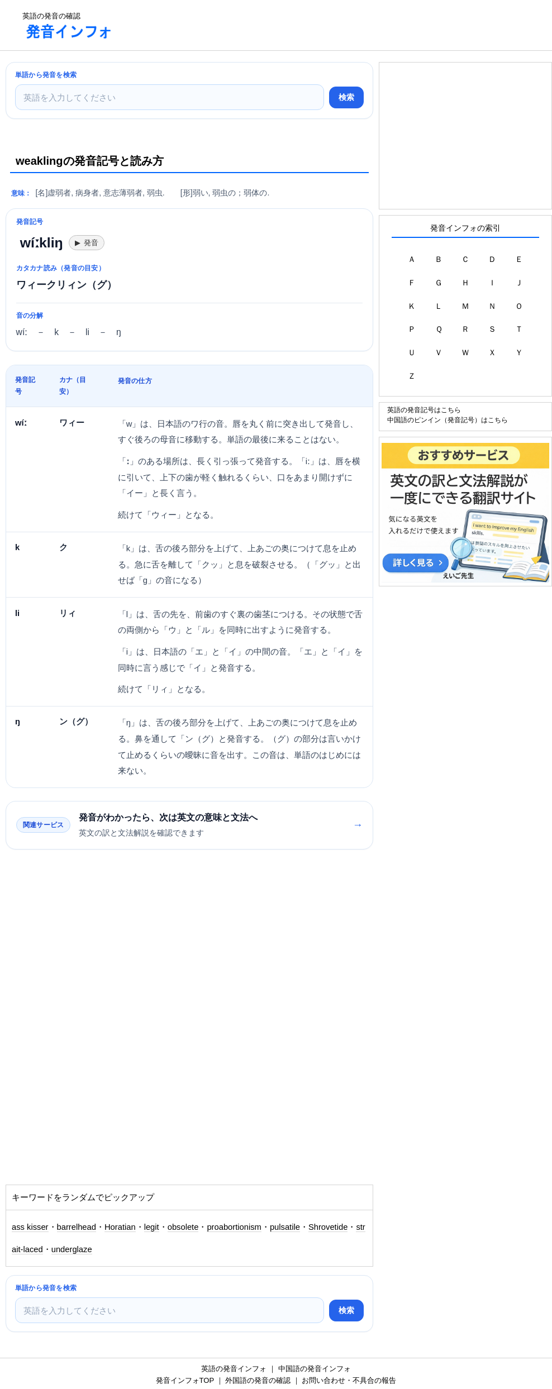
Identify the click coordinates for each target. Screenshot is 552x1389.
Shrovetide (328, 1227)
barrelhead (76, 1227)
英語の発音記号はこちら (424, 409)
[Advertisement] (326, 25)
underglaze (71, 1249)
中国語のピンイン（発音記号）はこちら (447, 419)
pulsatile (285, 1227)
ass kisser (30, 1227)
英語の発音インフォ (234, 1368)
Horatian (120, 1227)
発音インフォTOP (185, 1380)
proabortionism (234, 1227)
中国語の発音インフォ (314, 1368)
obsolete (183, 1227)
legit (151, 1227)
